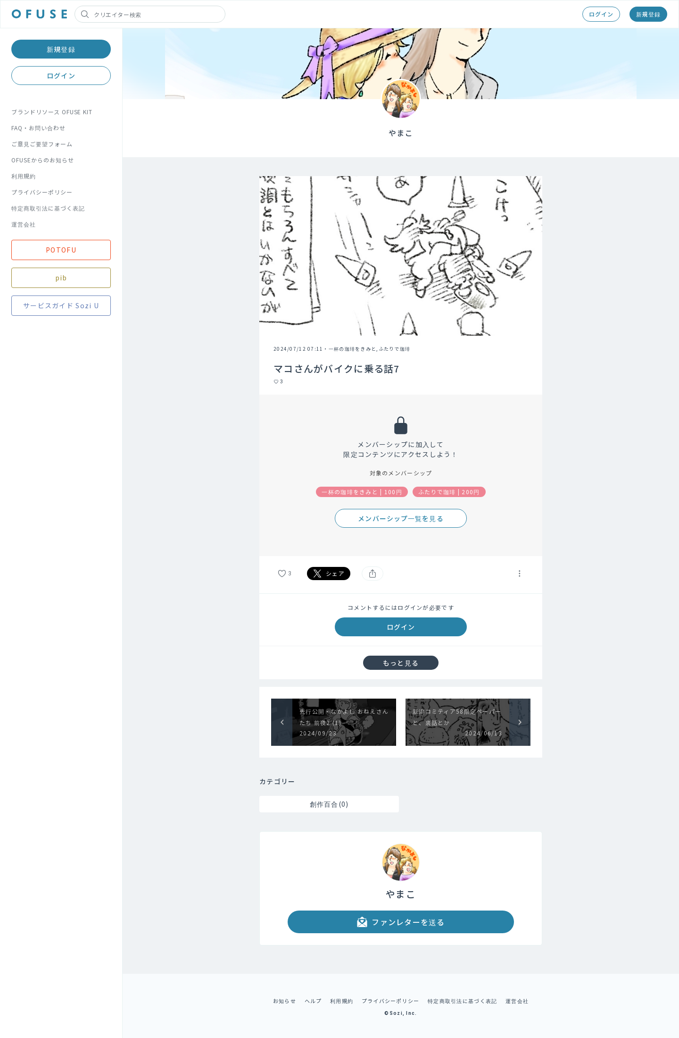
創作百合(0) (329, 804)
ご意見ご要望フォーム (42, 144)
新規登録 (648, 14)
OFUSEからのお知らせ (42, 160)
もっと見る (401, 662)
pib (61, 277)
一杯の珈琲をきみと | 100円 (362, 492)
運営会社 (23, 224)
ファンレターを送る (400, 922)
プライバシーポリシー (42, 192)
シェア (329, 573)
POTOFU (61, 249)
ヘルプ (313, 1000)
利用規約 (23, 176)
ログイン (601, 14)
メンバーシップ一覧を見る (400, 518)
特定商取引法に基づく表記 (48, 208)
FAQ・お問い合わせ (38, 128)
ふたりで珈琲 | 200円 (449, 492)
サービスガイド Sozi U (61, 305)
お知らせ (284, 1000)
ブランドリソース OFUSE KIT (51, 112)
